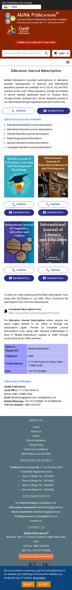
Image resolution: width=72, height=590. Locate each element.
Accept (43, 584)
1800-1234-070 (41, 546)
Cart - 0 (61, 53)
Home (36, 427)
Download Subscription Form (36, 42)
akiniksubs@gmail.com (50, 507)
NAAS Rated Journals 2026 (36, 453)
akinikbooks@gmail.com (47, 511)
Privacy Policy (36, 444)
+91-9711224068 (41, 550)
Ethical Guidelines (36, 440)
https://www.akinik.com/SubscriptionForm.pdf (34, 313)
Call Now (19, 111)
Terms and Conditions (36, 449)
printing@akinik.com (46, 516)
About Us (36, 431)
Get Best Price (53, 111)
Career (36, 435)
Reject (28, 584)
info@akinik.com (47, 502)
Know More (39, 577)
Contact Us (36, 520)
